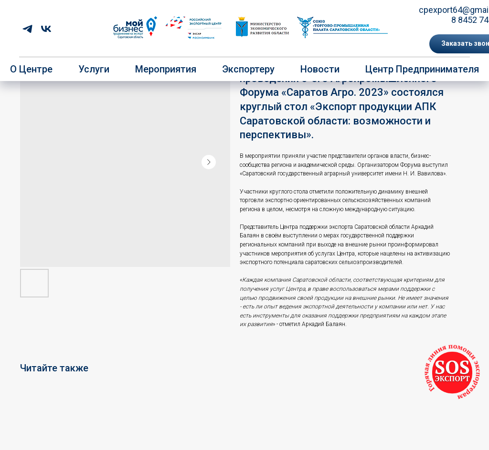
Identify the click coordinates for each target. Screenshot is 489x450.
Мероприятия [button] (165, 69)
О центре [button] (31, 69)
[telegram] (27, 29)
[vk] (46, 29)
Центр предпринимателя (422, 69)
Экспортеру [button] (248, 69)
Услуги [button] (93, 69)
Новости (320, 69)
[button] (452, 372)
